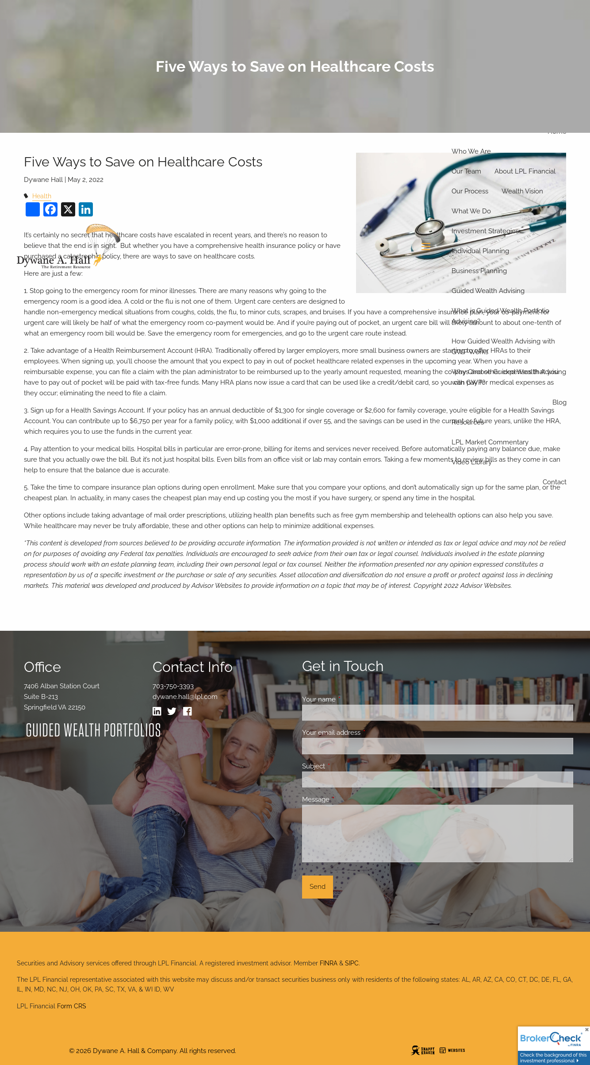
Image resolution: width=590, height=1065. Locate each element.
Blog (559, 402)
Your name (351, 699)
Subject (345, 766)
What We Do (471, 211)
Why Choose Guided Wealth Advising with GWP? (509, 377)
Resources (468, 422)
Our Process (470, 191)
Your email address (363, 733)
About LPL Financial (525, 171)
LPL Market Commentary (490, 442)
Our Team (466, 171)
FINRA (328, 963)
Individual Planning (480, 251)
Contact (555, 482)
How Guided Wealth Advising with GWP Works (503, 346)
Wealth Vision (522, 191)
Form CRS (71, 1006)
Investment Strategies (485, 231)
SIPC (352, 963)
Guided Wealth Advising (488, 291)
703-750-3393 (173, 686)
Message (348, 799)
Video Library (472, 462)
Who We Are (471, 151)
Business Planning (479, 271)
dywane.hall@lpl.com (185, 697)
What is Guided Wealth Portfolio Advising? (500, 316)
